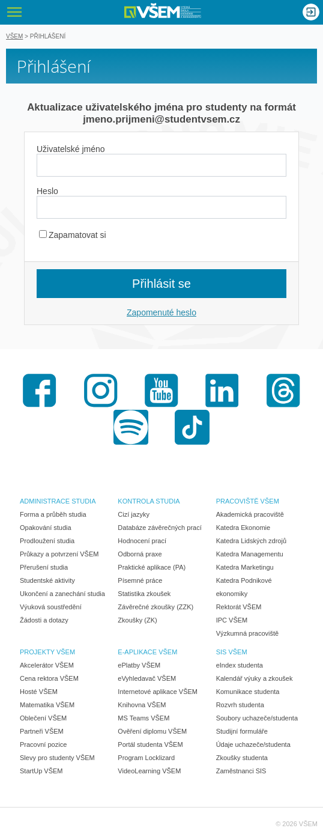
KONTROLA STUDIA (149, 501)
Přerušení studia (44, 567)
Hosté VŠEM (39, 691)
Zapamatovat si (72, 235)
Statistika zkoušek (144, 593)
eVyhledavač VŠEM (147, 678)
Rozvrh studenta (240, 704)
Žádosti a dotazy (44, 620)
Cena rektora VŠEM (49, 678)
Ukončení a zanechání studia (62, 593)
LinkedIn (222, 390)
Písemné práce (140, 580)
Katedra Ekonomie (243, 527)
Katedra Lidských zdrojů (251, 540)
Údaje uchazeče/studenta (253, 744)
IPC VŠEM (232, 620)
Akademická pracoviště (250, 514)
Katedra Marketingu (245, 567)
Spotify (130, 427)
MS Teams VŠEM (143, 718)
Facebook (39, 390)
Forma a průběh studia (53, 514)
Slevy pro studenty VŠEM (57, 757)
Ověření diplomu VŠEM (152, 731)
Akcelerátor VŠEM (47, 665)
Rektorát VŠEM (239, 606)
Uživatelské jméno (71, 149)
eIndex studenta (239, 665)
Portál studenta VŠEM (150, 744)
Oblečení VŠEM (43, 718)
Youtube (161, 390)
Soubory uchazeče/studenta (257, 718)
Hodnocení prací (142, 540)
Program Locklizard (146, 757)
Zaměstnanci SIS (241, 771)
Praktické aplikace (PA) (152, 567)
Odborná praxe (140, 554)
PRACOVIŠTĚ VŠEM (247, 501)
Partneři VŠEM (42, 731)
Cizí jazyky (133, 514)
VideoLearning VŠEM (149, 771)
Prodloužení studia (47, 540)
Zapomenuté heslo (161, 312)
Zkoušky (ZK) (137, 620)
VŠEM (14, 36)
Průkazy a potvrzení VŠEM (59, 554)
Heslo (47, 191)
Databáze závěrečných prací (159, 527)
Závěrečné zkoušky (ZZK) (155, 606)
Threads (283, 390)
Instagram (100, 390)
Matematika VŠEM (47, 704)
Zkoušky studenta (242, 757)
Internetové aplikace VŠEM (158, 691)
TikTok (192, 427)
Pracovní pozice (43, 744)
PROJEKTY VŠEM (47, 652)
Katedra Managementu (249, 554)
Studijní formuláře (242, 731)
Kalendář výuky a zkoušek (254, 678)
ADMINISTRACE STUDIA (58, 501)
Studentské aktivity (47, 580)
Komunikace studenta (248, 691)
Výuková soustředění (51, 606)
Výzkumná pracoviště (247, 633)
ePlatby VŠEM (139, 665)
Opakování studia (45, 527)
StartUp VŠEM (41, 771)
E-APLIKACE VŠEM (147, 652)
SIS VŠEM (231, 652)
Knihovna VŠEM (142, 704)
